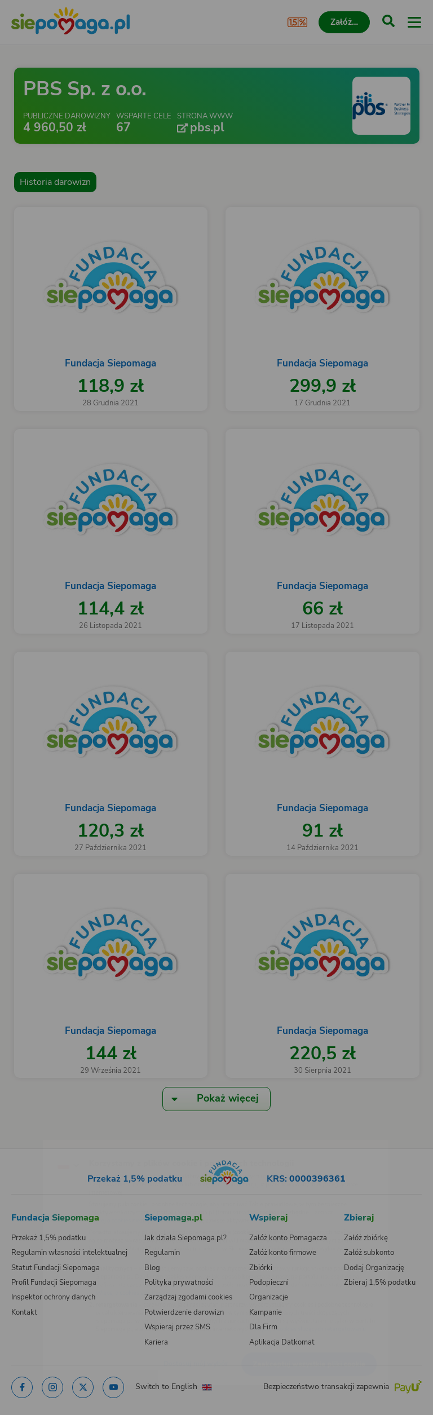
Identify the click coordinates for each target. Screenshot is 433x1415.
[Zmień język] (31, 1141)
